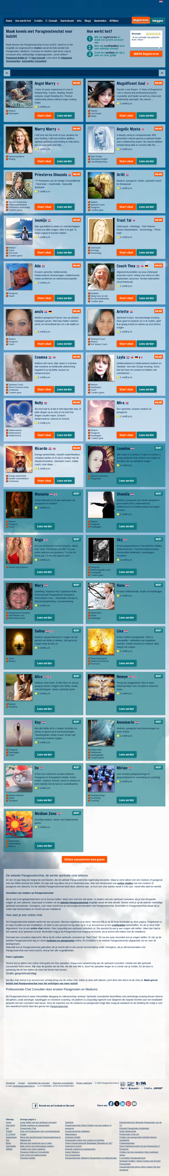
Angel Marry (47, 83)
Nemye (126, 676)
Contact (21, 1083)
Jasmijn (43, 220)
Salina (44, 631)
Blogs (88, 21)
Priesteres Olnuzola (53, 174)
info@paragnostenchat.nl (24, 1086)
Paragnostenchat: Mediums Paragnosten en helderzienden (91, 1158)
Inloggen (157, 21)
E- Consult (51, 21)
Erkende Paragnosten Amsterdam (134, 1128)
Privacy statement (84, 1083)
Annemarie (127, 722)
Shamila (125, 494)
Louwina (125, 448)
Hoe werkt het (23, 21)
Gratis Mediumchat (127, 1131)
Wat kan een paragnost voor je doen (36, 1143)
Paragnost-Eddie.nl (16, 58)
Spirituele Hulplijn (73, 1137)
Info (79, 21)
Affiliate (114, 21)
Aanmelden (100, 21)
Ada (40, 266)
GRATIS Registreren (146, 54)
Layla (129, 357)
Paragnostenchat (59, 1006)
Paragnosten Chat (28, 1128)
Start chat (44, 115)
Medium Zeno (48, 813)
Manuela (46, 494)
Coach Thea (132, 266)
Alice (43, 676)
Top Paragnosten (72, 1155)
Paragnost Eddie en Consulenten (34, 1152)
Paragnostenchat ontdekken (77, 1131)
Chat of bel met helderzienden (33, 1155)
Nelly (41, 403)
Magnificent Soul (133, 83)
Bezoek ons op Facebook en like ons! (53, 1105)
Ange (41, 540)
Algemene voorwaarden (62, 1083)
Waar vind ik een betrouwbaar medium (37, 1146)
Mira (123, 403)
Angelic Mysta (131, 129)
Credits (38, 21)
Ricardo (45, 448)
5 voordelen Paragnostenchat (132, 1158)
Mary (41, 585)
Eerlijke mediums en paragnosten (35, 1125)
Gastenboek (67, 21)
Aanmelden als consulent (39, 1083)
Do (39, 768)
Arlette (125, 311)
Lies (122, 631)
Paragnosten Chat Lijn (129, 1134)
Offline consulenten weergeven (84, 859)
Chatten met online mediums (32, 1149)
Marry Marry (47, 129)
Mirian (124, 768)
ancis (43, 311)
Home (9, 21)
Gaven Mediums (72, 1152)
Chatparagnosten (127, 1143)
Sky (122, 540)
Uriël (123, 174)
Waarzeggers (71, 1134)
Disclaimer (10, 1083)
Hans (123, 585)
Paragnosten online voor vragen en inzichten (84, 1140)
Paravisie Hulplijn (27, 1158)
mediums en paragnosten (61, 940)
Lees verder (64, 115)
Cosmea (45, 357)
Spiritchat (69, 1122)
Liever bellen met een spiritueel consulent (38, 1122)
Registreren (140, 20)
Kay (40, 722)
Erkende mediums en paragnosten (80, 1149)
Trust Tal (126, 220)
